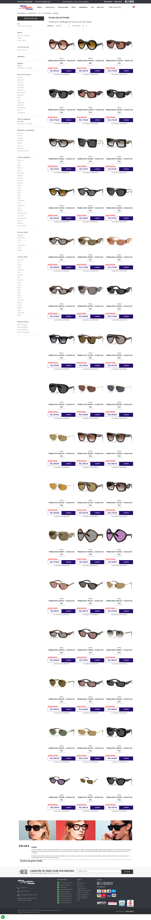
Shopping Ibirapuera (65, 885)
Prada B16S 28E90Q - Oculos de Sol (119, 258)
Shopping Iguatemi (64, 891)
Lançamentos (83, 7)
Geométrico (21, 92)
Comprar (68, 71)
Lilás (19, 277)
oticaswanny (21, 13)
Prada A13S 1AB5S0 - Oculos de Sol (119, 749)
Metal (19, 143)
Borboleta (21, 80)
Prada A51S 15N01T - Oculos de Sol (90, 798)
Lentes (73, 7)
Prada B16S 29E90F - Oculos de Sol (90, 258)
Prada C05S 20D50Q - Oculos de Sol (119, 356)
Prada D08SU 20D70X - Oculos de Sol (61, 62)
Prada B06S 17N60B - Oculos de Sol (90, 700)
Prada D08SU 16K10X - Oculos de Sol (90, 62)
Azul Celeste (21, 226)
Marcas (39, 7)
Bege (19, 165)
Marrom (20, 183)
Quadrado (21, 103)
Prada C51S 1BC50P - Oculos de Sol (61, 504)
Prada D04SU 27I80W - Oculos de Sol (119, 62)
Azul (19, 163)
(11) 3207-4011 (46, 1)
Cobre (19, 265)
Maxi (19, 98)
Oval (19, 100)
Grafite (19, 308)
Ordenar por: (50, 25)
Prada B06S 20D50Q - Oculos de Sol (61, 651)
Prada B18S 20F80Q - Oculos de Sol (90, 307)
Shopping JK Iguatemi (65, 894)
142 (39, 13)
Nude (19, 185)
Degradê (20, 235)
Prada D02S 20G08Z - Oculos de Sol (119, 209)
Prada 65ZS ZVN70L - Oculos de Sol (62, 749)
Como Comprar (81, 888)
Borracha (20, 148)
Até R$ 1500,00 (22, 325)
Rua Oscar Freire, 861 (65, 900)
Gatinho (20, 90)
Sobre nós (80, 884)
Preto (19, 190)
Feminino (56, 13)
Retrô (19, 110)
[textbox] (117, 7)
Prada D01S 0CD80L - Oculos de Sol (119, 160)
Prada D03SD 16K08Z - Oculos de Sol (119, 111)
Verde (19, 203)
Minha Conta (118, 1)
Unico (19, 240)
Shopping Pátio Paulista (66, 889)
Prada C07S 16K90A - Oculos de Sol (62, 356)
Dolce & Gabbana (23, 35)
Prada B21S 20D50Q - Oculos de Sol (90, 553)
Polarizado (21, 245)
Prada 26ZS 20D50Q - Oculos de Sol (62, 258)
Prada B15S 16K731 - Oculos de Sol (90, 602)
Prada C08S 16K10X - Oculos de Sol (61, 209)
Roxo (19, 198)
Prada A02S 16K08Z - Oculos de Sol (119, 798)
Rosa (19, 193)
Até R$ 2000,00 (22, 327)
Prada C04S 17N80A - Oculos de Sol (119, 454)
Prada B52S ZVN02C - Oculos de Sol (119, 651)
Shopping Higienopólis (65, 896)
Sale (92, 7)
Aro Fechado (46, 13)
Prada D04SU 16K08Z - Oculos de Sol (61, 111)
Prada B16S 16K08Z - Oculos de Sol (119, 307)
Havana (20, 175)
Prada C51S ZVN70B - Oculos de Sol (119, 405)
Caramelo (20, 216)
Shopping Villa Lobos (65, 898)
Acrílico (20, 136)
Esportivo (20, 85)
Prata (19, 188)
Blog (78, 900)
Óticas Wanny (130, 911)
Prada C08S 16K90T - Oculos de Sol (90, 209)
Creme (19, 221)
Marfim (19, 180)
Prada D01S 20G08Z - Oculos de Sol (90, 160)
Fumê (19, 272)
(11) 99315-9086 (27, 1)
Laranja (20, 178)
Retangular (21, 108)
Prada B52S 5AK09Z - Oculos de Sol (62, 700)
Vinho (19, 208)
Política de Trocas (82, 898)
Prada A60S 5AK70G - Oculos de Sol (90, 749)
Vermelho (20, 206)
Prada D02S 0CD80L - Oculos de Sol (62, 160)
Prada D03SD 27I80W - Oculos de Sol (90, 111)
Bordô (19, 305)
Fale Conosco (81, 883)
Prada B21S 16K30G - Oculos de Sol (119, 553)
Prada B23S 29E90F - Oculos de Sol (61, 553)
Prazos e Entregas (82, 896)
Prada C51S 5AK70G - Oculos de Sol (61, 454)
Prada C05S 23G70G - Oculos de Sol (90, 504)
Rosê (19, 195)
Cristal (19, 248)
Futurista (20, 87)
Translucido (21, 218)
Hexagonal (21, 113)
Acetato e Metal (23, 151)
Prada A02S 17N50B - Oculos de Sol (62, 798)
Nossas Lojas (81, 886)
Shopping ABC (63, 887)
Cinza (19, 170)
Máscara (20, 95)
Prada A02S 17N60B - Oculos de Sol (90, 651)
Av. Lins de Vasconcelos (66, 883)
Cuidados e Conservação (84, 890)
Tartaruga (21, 201)
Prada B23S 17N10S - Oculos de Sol (119, 504)
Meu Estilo (100, 7)
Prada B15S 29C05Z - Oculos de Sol (61, 602)
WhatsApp (58, 883)
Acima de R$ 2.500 (23, 332)
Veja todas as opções (25, 26)
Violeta (19, 211)
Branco (19, 168)
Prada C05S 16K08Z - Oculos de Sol (62, 405)
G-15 (18, 243)
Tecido (19, 146)
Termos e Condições (83, 892)
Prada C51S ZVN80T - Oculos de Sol (90, 405)
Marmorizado (22, 213)
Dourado (20, 173)
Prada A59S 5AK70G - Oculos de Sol (119, 602)
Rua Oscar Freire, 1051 (65, 902)
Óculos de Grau (63, 7)
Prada (19, 38)
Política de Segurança (83, 894)
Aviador (20, 77)
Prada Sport (21, 40)
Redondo (20, 105)
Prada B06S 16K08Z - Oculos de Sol (119, 700)
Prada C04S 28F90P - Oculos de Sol (90, 454)
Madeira (20, 138)
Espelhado (21, 238)
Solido (19, 250)
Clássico (20, 82)
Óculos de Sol (50, 7)
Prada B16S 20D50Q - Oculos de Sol (62, 307)
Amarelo (20, 160)
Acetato (20, 133)
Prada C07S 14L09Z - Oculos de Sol (90, 356)
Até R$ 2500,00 (22, 330)
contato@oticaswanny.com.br (27, 895)
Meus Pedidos (108, 1)
